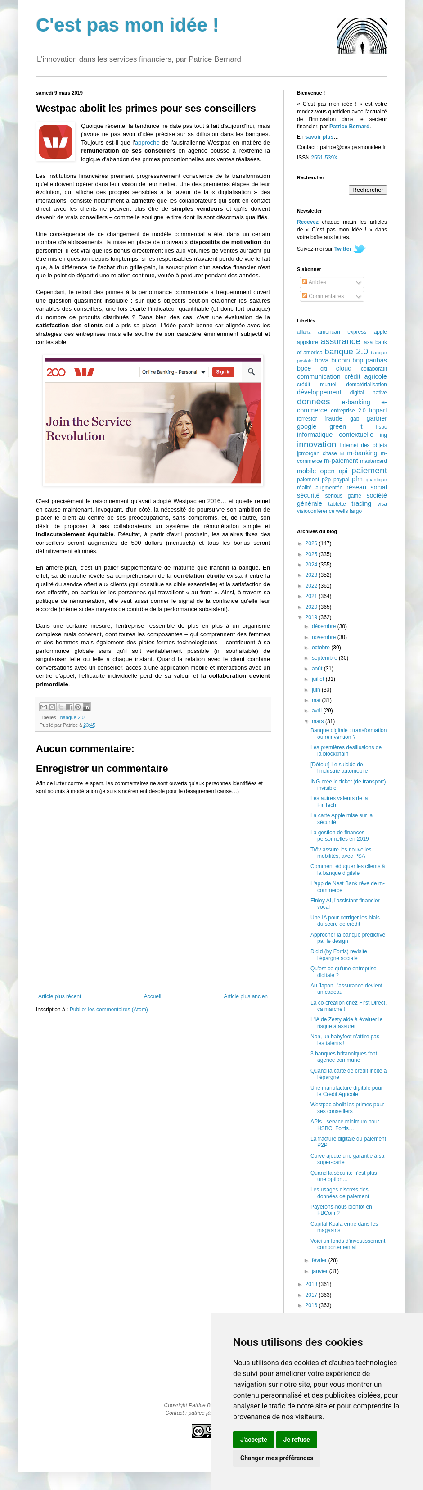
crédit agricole (366, 376)
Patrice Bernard (349, 126)
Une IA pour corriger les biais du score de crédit (345, 921)
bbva (321, 360)
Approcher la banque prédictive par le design (347, 938)
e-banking (356, 402)
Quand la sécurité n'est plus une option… (343, 1176)
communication (319, 376)
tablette (337, 504)
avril (317, 710)
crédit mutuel (316, 384)
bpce (304, 368)
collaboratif (374, 369)
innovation (316, 444)
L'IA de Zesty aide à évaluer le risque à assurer (346, 1022)
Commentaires (323, 296)
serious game (343, 496)
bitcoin (340, 360)
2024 (312, 565)
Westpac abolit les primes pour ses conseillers (347, 1107)
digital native (368, 392)
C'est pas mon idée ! (127, 25)
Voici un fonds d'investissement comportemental (347, 1244)
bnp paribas (369, 360)
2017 (312, 1295)
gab (354, 419)
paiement (369, 470)
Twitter (342, 249)
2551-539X (324, 157)
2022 (312, 586)
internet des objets (363, 445)
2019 (312, 617)
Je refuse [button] (297, 1439)
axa (368, 342)
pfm (357, 479)
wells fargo (349, 511)
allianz (304, 332)
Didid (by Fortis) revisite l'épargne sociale (338, 954)
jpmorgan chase (317, 453)
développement (319, 392)
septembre (325, 658)
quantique (376, 479)
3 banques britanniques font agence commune (343, 1057)
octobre (321, 647)
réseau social (366, 487)
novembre (325, 637)
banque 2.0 (72, 717)
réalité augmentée (319, 488)
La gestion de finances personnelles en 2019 (339, 835)
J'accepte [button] (253, 1439)
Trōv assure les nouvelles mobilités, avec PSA (341, 853)
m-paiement (341, 460)
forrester (307, 419)
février (320, 1260)
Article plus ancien (246, 996)
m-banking (362, 453)
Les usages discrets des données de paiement (339, 1193)
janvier (320, 1271)
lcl (342, 453)
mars (318, 721)
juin (317, 690)
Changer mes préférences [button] (276, 1458)
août (318, 669)
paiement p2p (314, 479)
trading (361, 503)
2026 (312, 543)
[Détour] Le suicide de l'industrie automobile (339, 767)
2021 (312, 596)
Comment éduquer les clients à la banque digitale (347, 869)
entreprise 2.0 (348, 411)
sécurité (308, 495)
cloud (343, 368)
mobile (306, 471)
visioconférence (315, 511)
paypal (341, 479)
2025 (312, 554)
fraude (333, 418)
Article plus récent (59, 996)
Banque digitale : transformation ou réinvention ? (348, 733)
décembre (325, 626)
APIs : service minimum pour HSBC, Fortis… (344, 1125)
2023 (312, 575)
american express (342, 332)
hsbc (381, 427)
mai (317, 700)
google (306, 426)
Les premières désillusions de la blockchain (346, 750)
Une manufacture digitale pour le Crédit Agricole (346, 1091)
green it (345, 426)
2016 (312, 1305)
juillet (319, 679)
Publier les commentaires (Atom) (109, 1009)
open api (333, 471)
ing (383, 435)
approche (147, 142)
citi (323, 369)
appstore (307, 342)
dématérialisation (366, 384)
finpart (378, 410)
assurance (341, 341)
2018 (312, 1284)
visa (382, 504)
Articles (314, 282)
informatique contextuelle (335, 434)
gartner (376, 418)
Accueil (153, 996)
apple (380, 332)
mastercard (373, 461)
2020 (312, 607)
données (313, 401)
